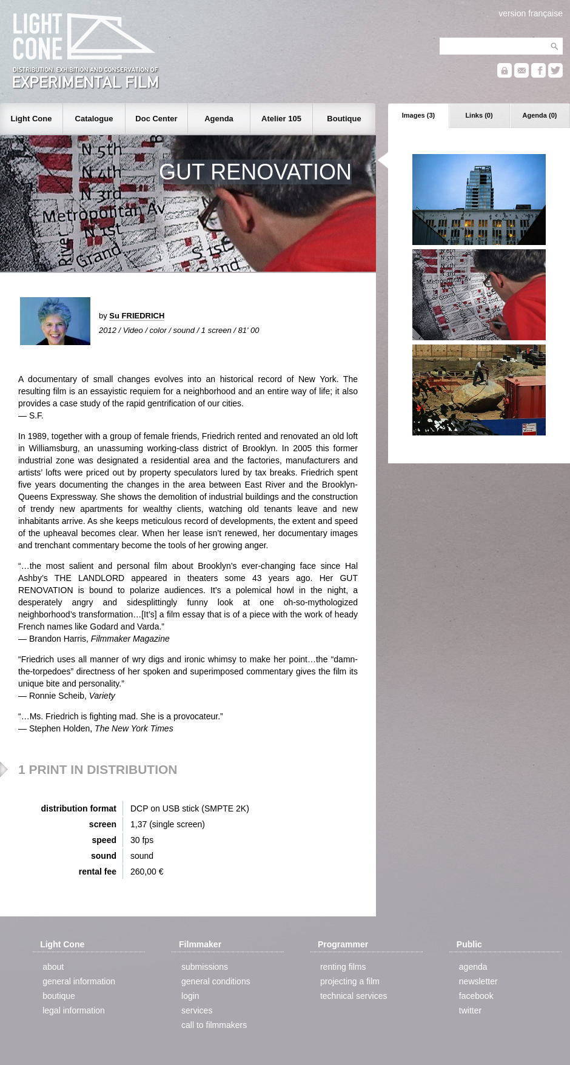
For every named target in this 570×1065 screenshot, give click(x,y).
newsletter (478, 981)
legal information (73, 1010)
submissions (204, 967)
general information (78, 981)
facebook (476, 996)
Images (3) (418, 115)
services (196, 1010)
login (190, 996)
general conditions (215, 981)
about (53, 967)
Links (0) (478, 115)
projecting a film (350, 981)
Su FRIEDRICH (136, 315)
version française (530, 13)
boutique (58, 996)
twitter (470, 1010)
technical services (353, 996)
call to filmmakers (214, 1025)
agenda (473, 967)
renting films (343, 967)
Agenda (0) (540, 115)
